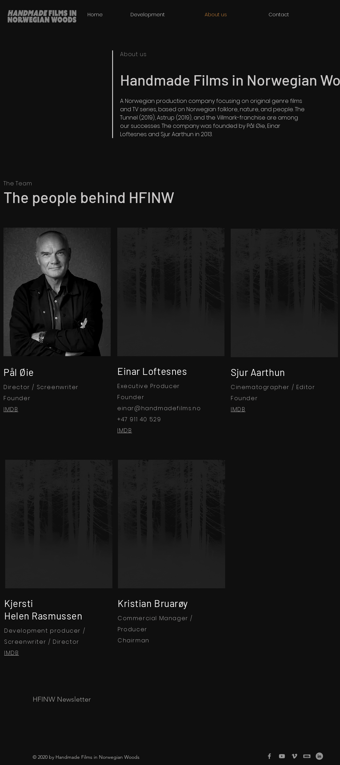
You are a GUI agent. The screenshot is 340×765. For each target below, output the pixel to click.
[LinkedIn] (319, 756)
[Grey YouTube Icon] (282, 756)
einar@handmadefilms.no (159, 408)
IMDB (10, 409)
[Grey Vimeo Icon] (294, 756)
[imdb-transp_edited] (307, 756)
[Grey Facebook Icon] (269, 756)
